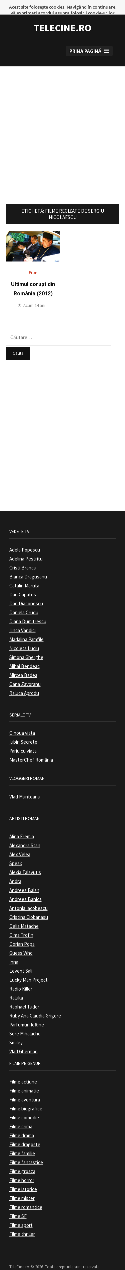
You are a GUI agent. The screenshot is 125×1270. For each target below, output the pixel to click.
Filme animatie (24, 1079)
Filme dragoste (24, 1133)
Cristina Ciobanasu (28, 906)
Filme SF (18, 1205)
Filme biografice (25, 1097)
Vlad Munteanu (24, 785)
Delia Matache (24, 915)
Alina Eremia (21, 825)
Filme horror (21, 1169)
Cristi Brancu (22, 556)
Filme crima (20, 1115)
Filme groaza (22, 1160)
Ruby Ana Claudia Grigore (35, 1004)
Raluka (16, 986)
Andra (15, 870)
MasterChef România (31, 748)
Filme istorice (23, 1178)
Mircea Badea (23, 664)
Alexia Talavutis (25, 861)
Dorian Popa (22, 933)
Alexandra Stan (24, 834)
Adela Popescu (24, 538)
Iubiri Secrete (23, 730)
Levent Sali (20, 959)
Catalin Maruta (24, 574)
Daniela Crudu (23, 601)
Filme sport (21, 1214)
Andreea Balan (24, 879)
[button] (89, 40)
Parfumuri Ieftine (26, 1013)
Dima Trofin (21, 924)
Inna (13, 950)
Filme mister (22, 1187)
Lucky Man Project (28, 968)
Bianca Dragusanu (28, 565)
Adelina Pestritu (26, 547)
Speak (15, 852)
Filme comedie (24, 1106)
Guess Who (21, 941)
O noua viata (22, 721)
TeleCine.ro (62, 16)
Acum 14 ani (34, 294)
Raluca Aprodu (24, 682)
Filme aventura (24, 1088)
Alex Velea (19, 843)
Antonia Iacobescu (28, 897)
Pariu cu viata (23, 739)
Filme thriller (22, 1223)
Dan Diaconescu (26, 592)
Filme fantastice (26, 1151)
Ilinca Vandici (22, 619)
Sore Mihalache (25, 1022)
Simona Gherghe (26, 646)
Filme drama (21, 1124)
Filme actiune (23, 1070)
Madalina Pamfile (26, 628)
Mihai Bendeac (24, 655)
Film (33, 261)
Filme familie (22, 1142)
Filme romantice (25, 1196)
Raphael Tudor (24, 995)
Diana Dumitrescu (27, 610)
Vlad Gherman (23, 1040)
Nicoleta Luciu (24, 637)
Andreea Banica (25, 888)
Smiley (16, 1031)
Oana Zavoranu (25, 673)
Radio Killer (20, 977)
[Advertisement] (62, 117)
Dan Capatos (22, 583)
